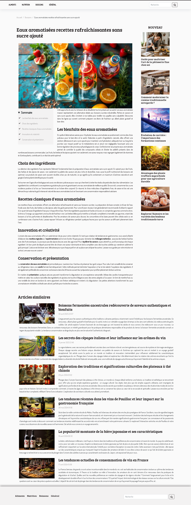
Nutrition (26, 5)
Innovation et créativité (30, 134)
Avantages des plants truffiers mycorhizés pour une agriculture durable (153, 177)
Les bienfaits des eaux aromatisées (35, 118)
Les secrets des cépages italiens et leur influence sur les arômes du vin (112, 337)
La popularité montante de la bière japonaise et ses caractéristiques (110, 431)
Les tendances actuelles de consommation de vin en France (103, 460)
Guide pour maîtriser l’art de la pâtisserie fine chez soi (155, 62)
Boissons (39, 5)
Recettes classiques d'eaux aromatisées (36, 129)
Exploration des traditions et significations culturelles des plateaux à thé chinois (114, 368)
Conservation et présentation (33, 139)
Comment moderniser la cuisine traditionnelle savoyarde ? (155, 99)
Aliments (12, 5)
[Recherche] (160, 4)
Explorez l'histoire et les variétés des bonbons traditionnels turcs (154, 216)
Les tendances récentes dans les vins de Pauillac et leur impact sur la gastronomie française (111, 401)
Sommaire (26, 112)
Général (52, 5)
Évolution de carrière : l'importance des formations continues (153, 137)
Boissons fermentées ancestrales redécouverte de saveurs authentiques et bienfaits (114, 307)
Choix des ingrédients (30, 123)
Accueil (19, 17)
